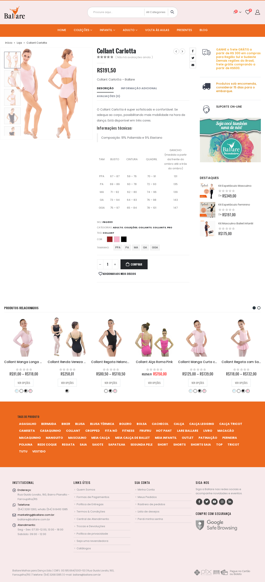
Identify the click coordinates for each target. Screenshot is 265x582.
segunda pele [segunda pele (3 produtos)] (141, 445)
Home (62, 30)
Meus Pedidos (147, 497)
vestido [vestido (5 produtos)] (39, 451)
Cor (99, 239)
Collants (145, 227)
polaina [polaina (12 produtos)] (26, 445)
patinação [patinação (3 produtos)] (208, 438)
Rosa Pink (30, 391)
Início (8, 42)
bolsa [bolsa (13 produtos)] (142, 424)
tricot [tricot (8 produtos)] (233, 445)
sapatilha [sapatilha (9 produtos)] (116, 445)
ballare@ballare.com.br (34, 519)
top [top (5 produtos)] (219, 445)
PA (127, 247)
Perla (117, 239)
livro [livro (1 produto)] (207, 431)
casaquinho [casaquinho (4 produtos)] (50, 431)
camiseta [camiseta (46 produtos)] (27, 431)
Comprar (136, 264)
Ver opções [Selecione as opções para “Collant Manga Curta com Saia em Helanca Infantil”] (241, 383)
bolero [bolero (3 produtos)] (125, 424)
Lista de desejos (148, 511)
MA (136, 247)
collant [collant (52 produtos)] (73, 431)
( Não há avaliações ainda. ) (134, 57)
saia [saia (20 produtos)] (83, 445)
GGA (155, 247)
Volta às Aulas (157, 30)
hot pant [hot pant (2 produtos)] (164, 431)
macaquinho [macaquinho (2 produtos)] (30, 438)
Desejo (110, 239)
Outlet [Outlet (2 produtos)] (188, 438)
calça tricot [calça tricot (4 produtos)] (230, 424)
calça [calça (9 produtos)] (179, 424)
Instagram (222, 502)
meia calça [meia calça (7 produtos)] (100, 438)
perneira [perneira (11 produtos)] (229, 438)
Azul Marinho (16, 391)
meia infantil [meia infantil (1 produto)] (166, 438)
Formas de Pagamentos (93, 497)
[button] (254, 307)
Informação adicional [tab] (139, 88)
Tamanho (103, 247)
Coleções (81, 30)
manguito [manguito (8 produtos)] (54, 438)
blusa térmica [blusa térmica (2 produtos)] (102, 424)
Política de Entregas (90, 504)
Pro (169, 227)
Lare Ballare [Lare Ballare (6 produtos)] (187, 431)
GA (145, 247)
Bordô (21, 391)
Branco (64, 391)
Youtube (214, 502)
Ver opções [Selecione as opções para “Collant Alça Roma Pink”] (198, 383)
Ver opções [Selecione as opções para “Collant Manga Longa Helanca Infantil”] (67, 383)
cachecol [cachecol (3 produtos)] (160, 424)
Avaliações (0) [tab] (108, 96)
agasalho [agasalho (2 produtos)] (27, 424)
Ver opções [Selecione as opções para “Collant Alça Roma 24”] (24, 383)
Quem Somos (86, 490)
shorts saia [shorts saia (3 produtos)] (201, 445)
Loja (19, 42)
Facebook (192, 51)
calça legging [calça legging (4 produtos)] (201, 424)
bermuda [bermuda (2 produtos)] (48, 424)
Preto (124, 239)
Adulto (129, 30)
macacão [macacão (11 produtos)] (225, 431)
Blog (204, 30)
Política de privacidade (92, 534)
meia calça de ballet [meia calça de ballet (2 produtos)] (132, 438)
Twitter (192, 58)
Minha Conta (146, 490)
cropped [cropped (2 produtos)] (92, 431)
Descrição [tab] (105, 88)
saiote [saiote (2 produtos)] (97, 445)
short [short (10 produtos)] (163, 445)
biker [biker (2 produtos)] (65, 424)
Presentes (184, 30)
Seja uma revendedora (92, 541)
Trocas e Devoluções (91, 526)
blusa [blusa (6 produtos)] (80, 424)
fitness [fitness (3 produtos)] (128, 431)
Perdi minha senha (150, 519)
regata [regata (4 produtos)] (68, 445)
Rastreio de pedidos (151, 504)
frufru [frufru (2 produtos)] (145, 431)
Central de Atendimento (93, 519)
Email (192, 65)
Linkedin (230, 502)
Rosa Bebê (73, 391)
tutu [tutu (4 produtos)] (23, 451)
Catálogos (84, 548)
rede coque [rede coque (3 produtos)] (47, 445)
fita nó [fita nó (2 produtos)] (111, 431)
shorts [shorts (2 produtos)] (179, 445)
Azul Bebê (60, 391)
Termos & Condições (91, 511)
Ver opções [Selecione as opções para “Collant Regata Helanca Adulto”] (154, 383)
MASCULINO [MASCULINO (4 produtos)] (77, 438)
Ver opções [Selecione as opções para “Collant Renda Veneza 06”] (111, 383)
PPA (117, 247)
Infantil (106, 30)
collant (108, 232)
